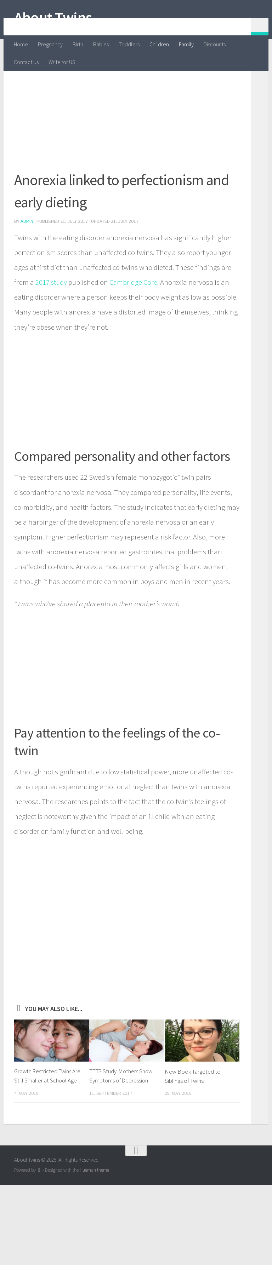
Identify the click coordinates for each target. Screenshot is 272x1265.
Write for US (62, 61)
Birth (78, 44)
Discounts (215, 44)
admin (27, 259)
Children (159, 44)
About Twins (53, 17)
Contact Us (26, 61)
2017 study (51, 320)
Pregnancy (50, 44)
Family (186, 44)
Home (21, 44)
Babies (101, 44)
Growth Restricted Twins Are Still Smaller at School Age (45, 1119)
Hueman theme (94, 1217)
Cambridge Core (134, 320)
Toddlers (129, 44)
